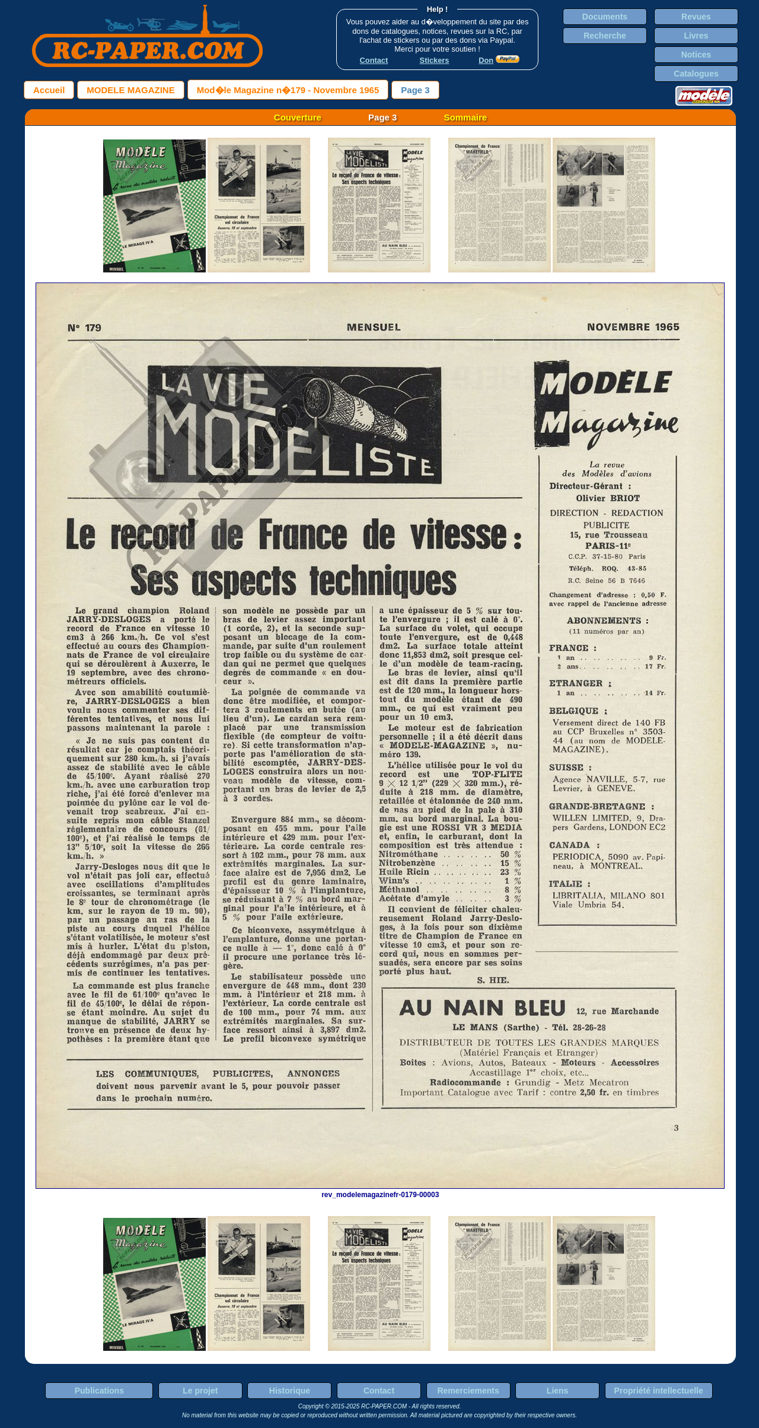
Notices (696, 54)
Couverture (297, 117)
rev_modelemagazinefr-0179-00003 (380, 1190)
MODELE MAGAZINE (130, 90)
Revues (696, 16)
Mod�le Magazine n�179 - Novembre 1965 (288, 90)
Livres (696, 35)
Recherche (604, 35)
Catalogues (696, 73)
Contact (378, 1390)
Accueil (49, 90)
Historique (289, 1390)
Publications (99, 1390)
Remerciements (468, 1390)
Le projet (200, 1390)
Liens (558, 1390)
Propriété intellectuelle (658, 1390)
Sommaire (465, 117)
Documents (604, 16)
